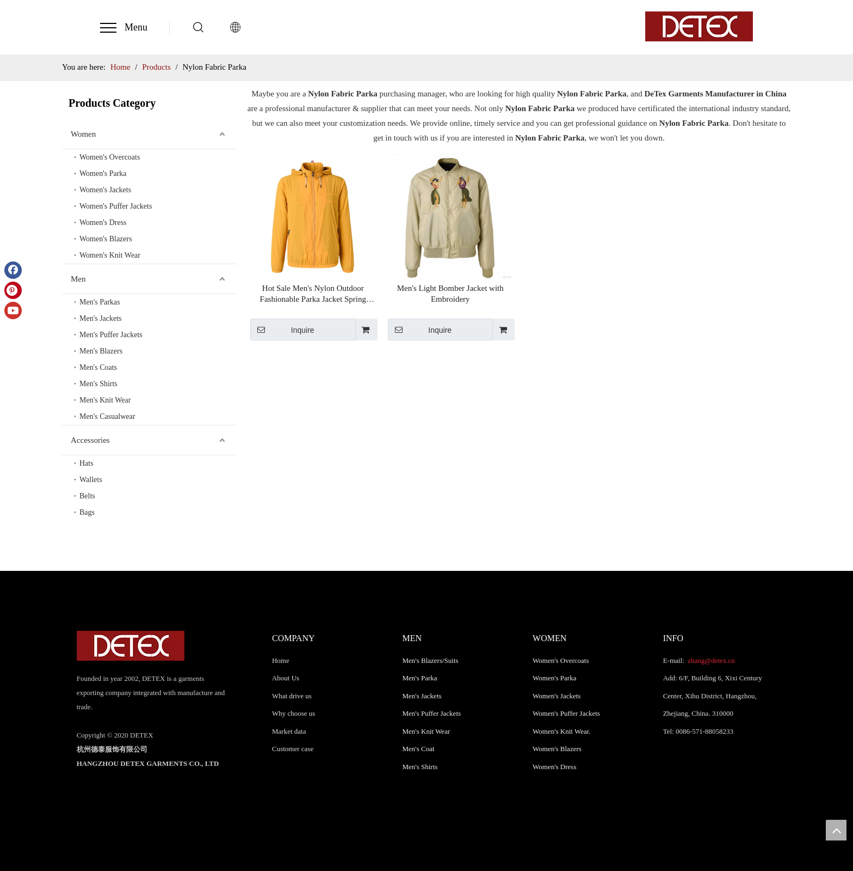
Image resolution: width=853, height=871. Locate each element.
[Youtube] (13, 310)
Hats (86, 463)
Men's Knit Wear (105, 400)
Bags (87, 512)
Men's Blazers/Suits (431, 660)
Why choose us (293, 713)
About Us (285, 678)
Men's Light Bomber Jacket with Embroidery (450, 293)
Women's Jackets (105, 190)
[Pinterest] (13, 290)
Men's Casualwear (107, 416)
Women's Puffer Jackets (115, 206)
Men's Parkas (99, 302)
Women (83, 134)
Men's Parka (420, 678)
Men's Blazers (100, 351)
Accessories (90, 440)
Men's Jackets (100, 318)
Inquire (282, 329)
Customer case (292, 749)
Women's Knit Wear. (562, 731)
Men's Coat (419, 749)
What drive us (292, 696)
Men (78, 279)
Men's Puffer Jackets (111, 335)
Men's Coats (98, 367)
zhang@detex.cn (710, 660)
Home (280, 660)
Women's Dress (103, 222)
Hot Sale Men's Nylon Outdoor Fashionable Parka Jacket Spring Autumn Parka (313, 294)
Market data (289, 731)
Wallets (90, 480)
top (836, 830)
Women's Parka (103, 173)
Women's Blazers (105, 239)
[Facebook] (13, 270)
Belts (87, 496)
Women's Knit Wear (109, 255)
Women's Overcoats (109, 157)
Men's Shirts (98, 384)
